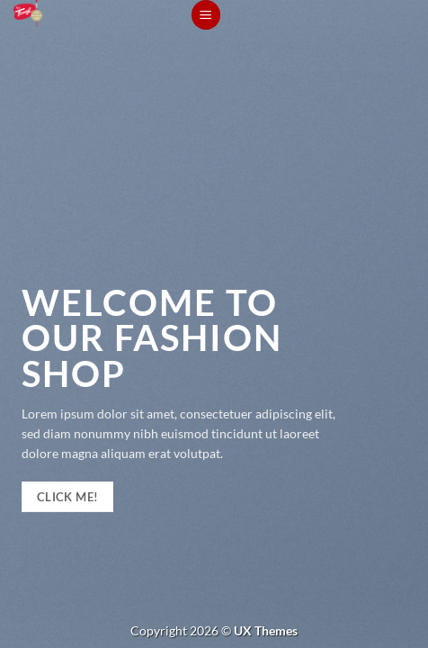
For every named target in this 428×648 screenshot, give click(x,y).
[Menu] (206, 15)
